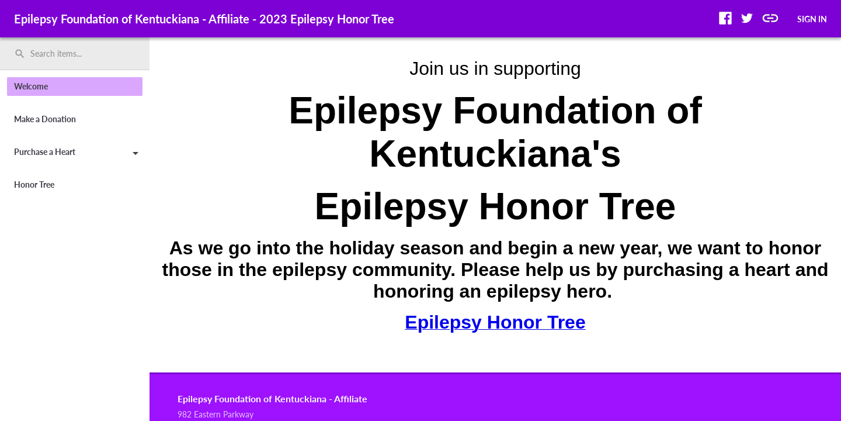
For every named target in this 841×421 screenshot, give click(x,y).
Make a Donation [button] (45, 119)
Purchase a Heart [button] (78, 153)
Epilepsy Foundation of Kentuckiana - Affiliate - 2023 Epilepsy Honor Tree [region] (204, 19)
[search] (75, 53)
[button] (725, 18)
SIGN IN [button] (812, 19)
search (20, 54)
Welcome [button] (31, 86)
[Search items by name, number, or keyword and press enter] (78, 54)
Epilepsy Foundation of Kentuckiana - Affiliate (272, 398)
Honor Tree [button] (34, 184)
